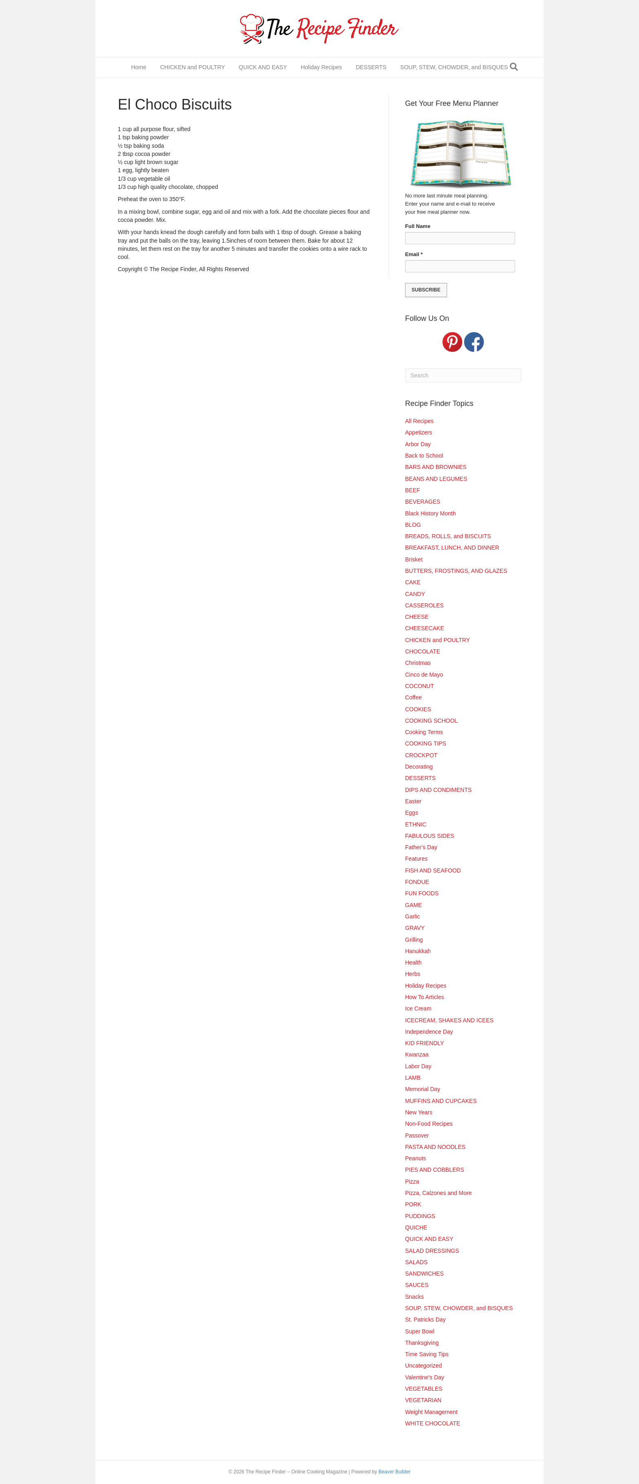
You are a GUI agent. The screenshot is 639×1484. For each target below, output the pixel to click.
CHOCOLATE (422, 651)
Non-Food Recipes (429, 1123)
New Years (418, 1112)
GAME (413, 905)
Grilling (414, 939)
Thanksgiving (422, 1342)
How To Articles (424, 997)
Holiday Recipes (321, 67)
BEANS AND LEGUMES (436, 479)
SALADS (416, 1262)
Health (413, 962)
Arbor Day (418, 444)
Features (416, 858)
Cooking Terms (424, 732)
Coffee (413, 697)
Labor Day (418, 1066)
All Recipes (419, 421)
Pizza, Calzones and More (438, 1193)
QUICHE (416, 1227)
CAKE (413, 582)
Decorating (419, 766)
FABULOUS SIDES (429, 836)
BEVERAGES (422, 501)
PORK (413, 1204)
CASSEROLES (424, 605)
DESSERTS (371, 67)
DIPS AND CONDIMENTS (438, 790)
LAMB (413, 1077)
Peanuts (415, 1158)
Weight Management (431, 1412)
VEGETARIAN (423, 1400)
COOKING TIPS (425, 743)
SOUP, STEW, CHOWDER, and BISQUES (454, 67)
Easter (413, 801)
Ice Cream (418, 1008)
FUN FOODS (421, 893)
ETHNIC (415, 824)
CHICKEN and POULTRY (192, 67)
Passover (417, 1135)
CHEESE (417, 617)
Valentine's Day (424, 1377)
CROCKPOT (421, 755)
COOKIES (418, 709)
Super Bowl (419, 1331)
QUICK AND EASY (263, 67)
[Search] (514, 66)
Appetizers (418, 432)
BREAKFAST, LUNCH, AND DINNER (452, 547)
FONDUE (417, 882)
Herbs (412, 974)
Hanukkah (418, 951)
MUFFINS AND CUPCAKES (441, 1101)
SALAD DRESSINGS (432, 1250)
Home (138, 67)
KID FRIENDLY (424, 1043)
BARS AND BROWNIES (436, 467)
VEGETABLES (424, 1388)
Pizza (412, 1181)
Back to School (424, 455)
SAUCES (417, 1285)
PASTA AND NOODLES (435, 1147)
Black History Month (430, 513)
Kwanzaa (417, 1054)
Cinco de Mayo (424, 674)
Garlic (412, 916)
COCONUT (419, 686)
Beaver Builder (395, 1472)
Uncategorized (423, 1365)
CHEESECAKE (424, 628)
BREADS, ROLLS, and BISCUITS (448, 536)
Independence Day (429, 1031)
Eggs (411, 812)
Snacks (414, 1296)
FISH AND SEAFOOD (433, 870)
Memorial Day (422, 1089)
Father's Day (421, 847)
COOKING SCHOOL (431, 720)
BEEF (412, 490)
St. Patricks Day (425, 1319)
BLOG (413, 525)
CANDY (415, 594)
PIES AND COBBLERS (434, 1169)
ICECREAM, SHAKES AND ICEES (449, 1020)
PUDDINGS (420, 1216)
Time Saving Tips (427, 1354)
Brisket (414, 559)
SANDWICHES (424, 1273)
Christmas (418, 663)
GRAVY (415, 928)
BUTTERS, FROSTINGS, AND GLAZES (456, 571)
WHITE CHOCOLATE (432, 1423)
